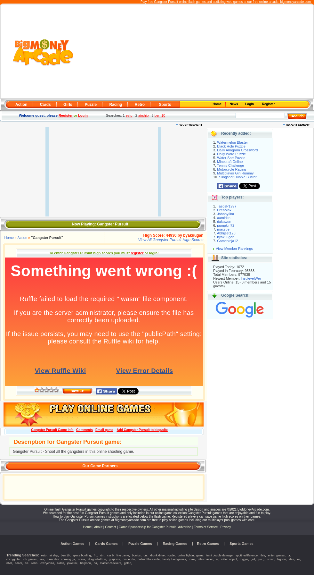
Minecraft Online (230, 162)
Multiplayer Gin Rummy (235, 173)
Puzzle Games (140, 543)
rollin (34, 563)
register (137, 253)
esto (129, 115)
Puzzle (91, 104)
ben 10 (160, 115)
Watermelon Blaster (232, 142)
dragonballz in (97, 559)
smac (270, 559)
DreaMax (224, 210)
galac (127, 563)
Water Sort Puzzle (231, 158)
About (98, 527)
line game (123, 555)
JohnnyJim (225, 214)
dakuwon (224, 222)
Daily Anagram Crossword (237, 150)
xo (298, 559)
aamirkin (223, 218)
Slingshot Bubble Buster (237, 177)
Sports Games (241, 543)
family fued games (174, 559)
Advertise (184, 527)
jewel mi (72, 563)
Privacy (226, 527)
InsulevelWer (251, 278)
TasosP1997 (227, 206)
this (263, 555)
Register (268, 104)
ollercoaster (205, 559)
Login (250, 104)
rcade (171, 555)
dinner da (129, 559)
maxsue (223, 229)
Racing (115, 104)
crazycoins (47, 563)
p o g (261, 559)
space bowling (82, 555)
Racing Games (175, 543)
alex (291, 559)
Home (217, 104)
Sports (165, 104)
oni (145, 555)
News (234, 104)
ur (288, 555)
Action (21, 104)
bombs (136, 555)
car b (110, 555)
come (81, 559)
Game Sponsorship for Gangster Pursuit (147, 527)
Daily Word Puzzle (231, 154)
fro (95, 555)
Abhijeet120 (226, 233)
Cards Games (106, 543)
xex (41, 559)
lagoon (281, 559)
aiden (60, 563)
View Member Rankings (234, 248)
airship (143, 115)
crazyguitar (13, 559)
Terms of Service (206, 527)
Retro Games (208, 543)
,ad (253, 559)
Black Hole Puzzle (231, 146)
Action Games (72, 543)
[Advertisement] (192, 52)
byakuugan (225, 237)
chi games (29, 559)
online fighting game (191, 555)
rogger (244, 559)
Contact (110, 527)
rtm (102, 555)
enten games (276, 555)
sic (26, 563)
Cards (45, 104)
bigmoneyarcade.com (295, 2)
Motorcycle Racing (231, 169)
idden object (229, 559)
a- (217, 559)
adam (18, 563)
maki (192, 559)
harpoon (85, 563)
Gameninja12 (227, 241)
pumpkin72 (225, 225)
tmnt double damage (219, 555)
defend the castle (149, 559)
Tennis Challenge (230, 165)
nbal (9, 563)
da (95, 563)
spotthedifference (247, 555)
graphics (114, 559)
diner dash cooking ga (61, 559)
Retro (140, 104)
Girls (67, 104)
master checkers (110, 563)
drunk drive (157, 555)
